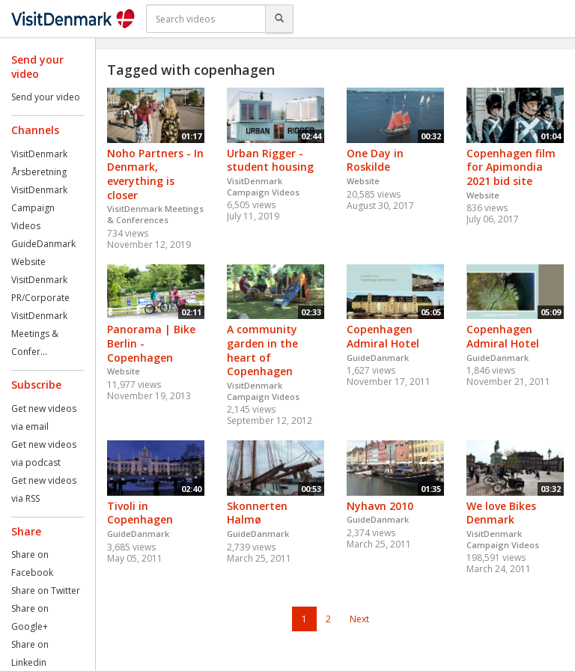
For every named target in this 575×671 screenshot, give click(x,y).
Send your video (45, 97)
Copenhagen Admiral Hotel (383, 336)
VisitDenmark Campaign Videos (39, 207)
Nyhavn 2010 (380, 506)
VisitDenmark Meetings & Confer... (39, 333)
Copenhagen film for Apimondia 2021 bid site (511, 167)
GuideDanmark (43, 243)
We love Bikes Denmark (501, 513)
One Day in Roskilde (375, 160)
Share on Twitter (45, 590)
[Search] (279, 18)
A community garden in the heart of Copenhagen (262, 350)
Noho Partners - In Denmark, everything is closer (155, 174)
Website (28, 261)
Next (359, 619)
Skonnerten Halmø (257, 513)
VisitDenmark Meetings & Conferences (155, 214)
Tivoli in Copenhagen (140, 513)
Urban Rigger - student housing (270, 160)
